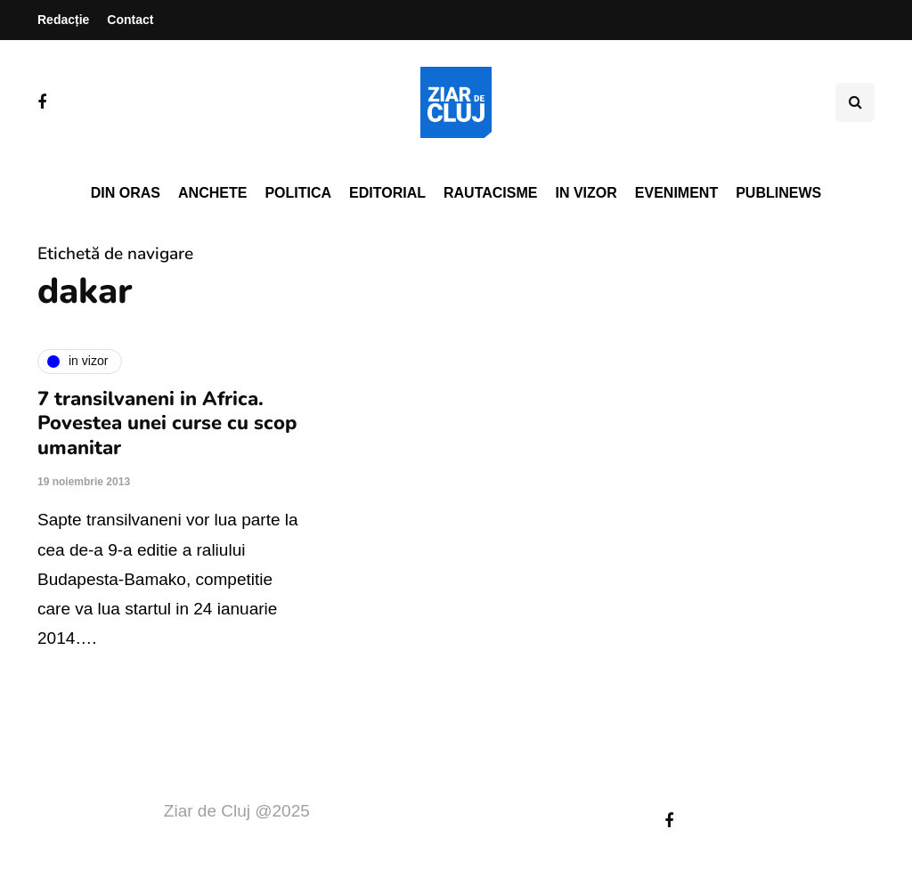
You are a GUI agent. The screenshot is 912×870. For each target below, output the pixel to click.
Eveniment (676, 192)
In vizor (585, 192)
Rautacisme (490, 192)
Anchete (212, 192)
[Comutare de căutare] (855, 102)
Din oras (125, 192)
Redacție (63, 19)
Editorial (387, 192)
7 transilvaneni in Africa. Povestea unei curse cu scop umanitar (167, 423)
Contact (130, 19)
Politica (298, 192)
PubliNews (778, 192)
